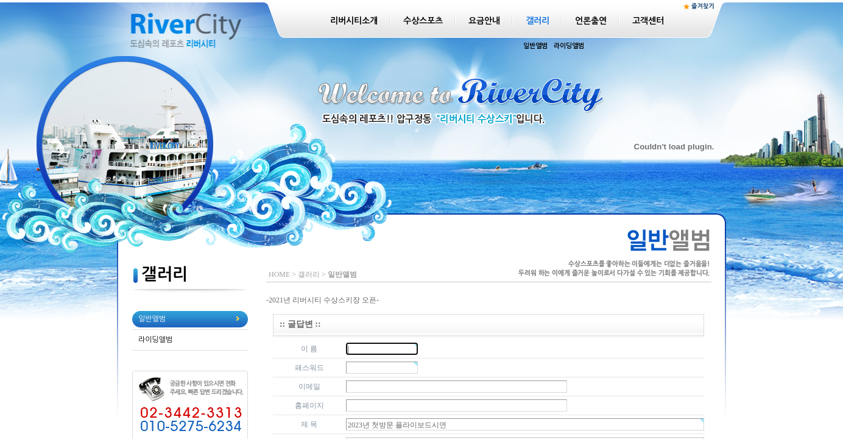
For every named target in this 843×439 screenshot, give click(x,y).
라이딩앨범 (569, 46)
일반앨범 (535, 46)
